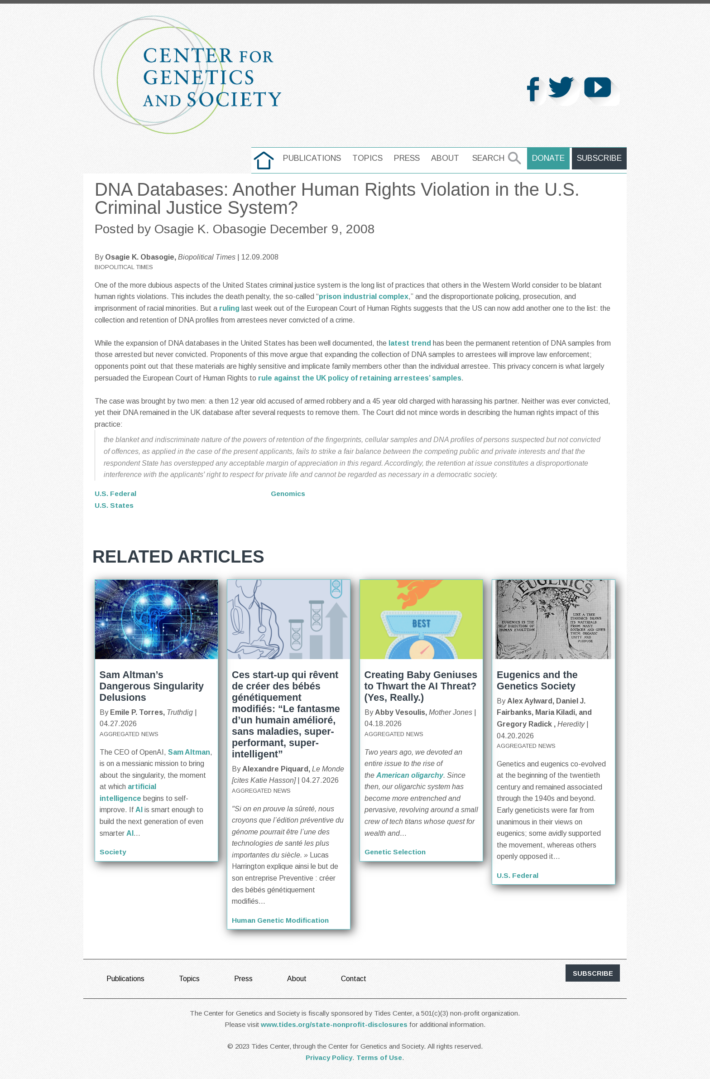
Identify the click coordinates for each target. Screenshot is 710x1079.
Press (409, 158)
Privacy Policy (329, 1057)
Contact (354, 978)
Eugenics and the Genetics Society (537, 680)
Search (490, 158)
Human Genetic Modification (282, 920)
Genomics (289, 493)
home (265, 158)
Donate (549, 158)
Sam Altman (189, 752)
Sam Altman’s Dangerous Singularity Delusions (152, 686)
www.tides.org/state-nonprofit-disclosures (334, 1024)
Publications (314, 158)
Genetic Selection (397, 852)
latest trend (410, 343)
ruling (229, 308)
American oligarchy (409, 775)
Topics (369, 158)
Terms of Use (379, 1057)
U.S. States (114, 505)
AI (139, 810)
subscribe (593, 973)
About (447, 158)
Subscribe (599, 158)
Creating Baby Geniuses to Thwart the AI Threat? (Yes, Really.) (421, 686)
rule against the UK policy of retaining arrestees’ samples (359, 378)
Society (113, 852)
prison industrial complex (363, 296)
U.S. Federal (116, 493)
